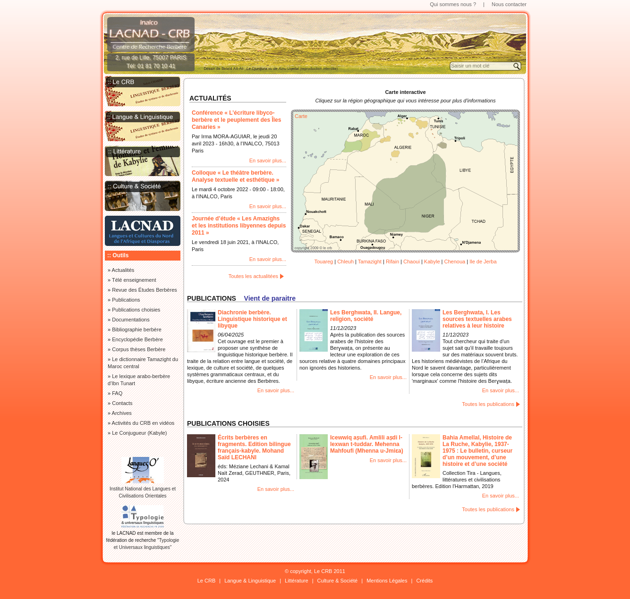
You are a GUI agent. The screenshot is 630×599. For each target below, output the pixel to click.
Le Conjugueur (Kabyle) (139, 433)
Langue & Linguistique (250, 580)
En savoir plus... (267, 160)
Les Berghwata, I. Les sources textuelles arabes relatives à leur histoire (477, 319)
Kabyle (432, 261)
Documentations (131, 319)
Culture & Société (337, 580)
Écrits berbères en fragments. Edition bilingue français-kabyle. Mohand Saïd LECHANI (254, 447)
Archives (122, 413)
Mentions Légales (386, 580)
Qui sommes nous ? (453, 4)
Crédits (424, 580)
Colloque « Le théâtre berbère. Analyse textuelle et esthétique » (235, 176)
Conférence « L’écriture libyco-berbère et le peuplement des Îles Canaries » (236, 120)
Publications (126, 300)
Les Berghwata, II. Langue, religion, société (365, 315)
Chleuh (345, 261)
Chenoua (454, 261)
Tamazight (370, 261)
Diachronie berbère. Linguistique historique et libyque (252, 319)
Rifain (392, 261)
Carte (301, 116)
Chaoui (411, 261)
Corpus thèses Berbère (138, 349)
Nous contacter (509, 4)
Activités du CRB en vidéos (143, 423)
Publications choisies (136, 309)
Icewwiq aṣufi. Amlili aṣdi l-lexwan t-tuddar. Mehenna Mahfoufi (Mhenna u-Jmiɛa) (366, 444)
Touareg (323, 261)
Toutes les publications (488, 404)
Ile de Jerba (482, 261)
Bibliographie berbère (137, 329)
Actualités (123, 270)
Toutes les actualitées (253, 276)
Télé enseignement (134, 280)
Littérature (296, 580)
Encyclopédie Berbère (137, 339)
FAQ (117, 393)
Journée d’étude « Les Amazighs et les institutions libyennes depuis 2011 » (239, 225)
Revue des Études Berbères (144, 290)
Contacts (122, 403)
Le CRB (206, 580)
